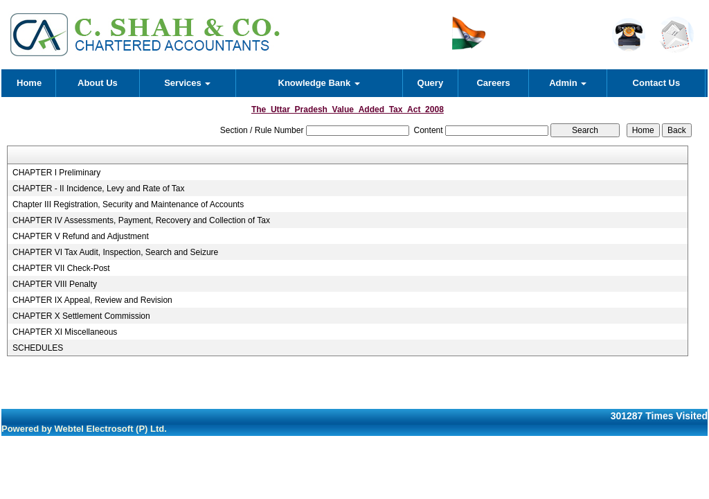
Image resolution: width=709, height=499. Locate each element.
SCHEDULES (37, 348)
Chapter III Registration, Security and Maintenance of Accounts (128, 204)
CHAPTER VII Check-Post (61, 268)
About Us (98, 83)
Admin (567, 83)
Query (431, 83)
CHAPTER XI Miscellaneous (64, 332)
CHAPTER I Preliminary (56, 172)
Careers (493, 83)
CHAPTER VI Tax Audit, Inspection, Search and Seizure (115, 252)
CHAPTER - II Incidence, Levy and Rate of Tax (98, 188)
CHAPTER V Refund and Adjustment (80, 236)
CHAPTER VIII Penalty (54, 284)
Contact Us (657, 83)
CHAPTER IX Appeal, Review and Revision (92, 300)
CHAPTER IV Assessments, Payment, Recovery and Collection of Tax (141, 220)
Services (187, 83)
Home (29, 83)
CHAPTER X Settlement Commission (81, 316)
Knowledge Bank (319, 83)
